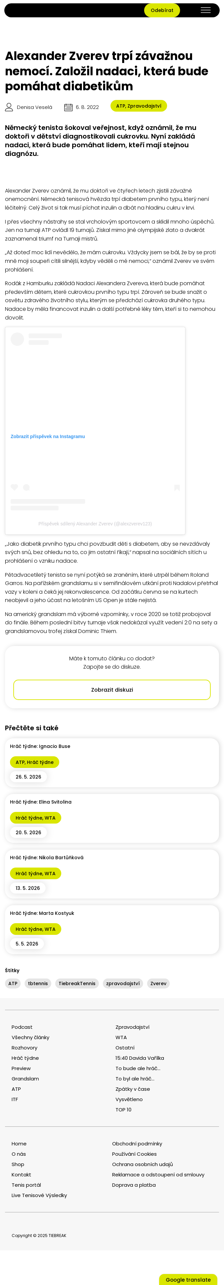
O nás (19, 1153)
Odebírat (162, 10)
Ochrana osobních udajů (142, 1164)
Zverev (158, 983)
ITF (15, 1099)
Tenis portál (26, 1184)
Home (19, 1143)
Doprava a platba (134, 1184)
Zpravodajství (144, 106)
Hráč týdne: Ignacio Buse (40, 746)
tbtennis (38, 983)
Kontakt (21, 1174)
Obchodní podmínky (137, 1143)
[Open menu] (205, 10)
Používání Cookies (134, 1153)
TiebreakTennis (77, 983)
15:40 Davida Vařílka (139, 1057)
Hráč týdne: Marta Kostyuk (42, 913)
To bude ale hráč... (137, 1068)
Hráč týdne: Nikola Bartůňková (47, 857)
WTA (50, 818)
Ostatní (124, 1047)
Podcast (22, 1026)
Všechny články (30, 1037)
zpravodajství (123, 983)
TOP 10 (123, 1109)
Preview (21, 1068)
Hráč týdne (40, 762)
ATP (120, 106)
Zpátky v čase (132, 1088)
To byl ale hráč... (134, 1078)
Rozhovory (24, 1047)
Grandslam (25, 1078)
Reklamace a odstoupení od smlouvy (158, 1174)
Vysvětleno (129, 1099)
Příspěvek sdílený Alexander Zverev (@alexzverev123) (95, 523)
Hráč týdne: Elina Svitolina (41, 802)
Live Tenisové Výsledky (39, 1195)
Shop (18, 1164)
